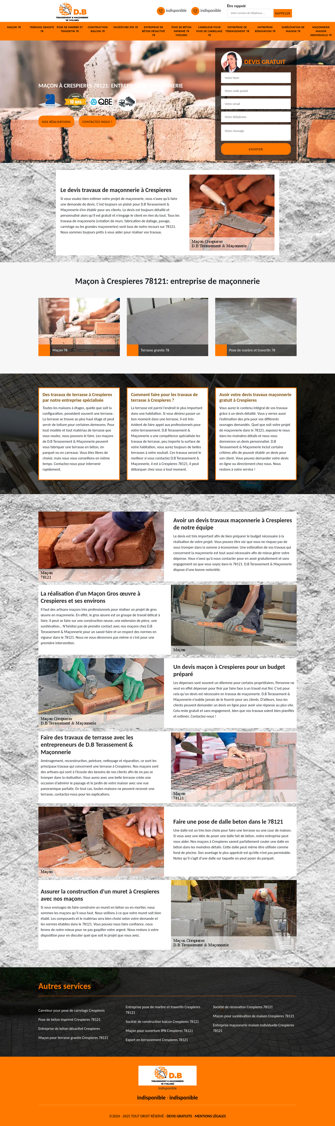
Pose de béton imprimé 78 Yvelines (181, 31)
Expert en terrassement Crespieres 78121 (157, 1040)
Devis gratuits (179, 1116)
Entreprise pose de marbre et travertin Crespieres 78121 (163, 1010)
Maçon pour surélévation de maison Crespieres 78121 (253, 1016)
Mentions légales (210, 1116)
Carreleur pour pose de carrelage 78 (209, 31)
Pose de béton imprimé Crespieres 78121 (69, 1019)
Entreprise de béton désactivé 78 (153, 31)
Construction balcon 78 (98, 29)
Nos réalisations (56, 122)
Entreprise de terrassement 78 (237, 29)
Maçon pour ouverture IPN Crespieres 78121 (159, 1030)
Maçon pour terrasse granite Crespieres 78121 (73, 1037)
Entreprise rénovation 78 (265, 29)
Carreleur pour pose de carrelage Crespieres (71, 1010)
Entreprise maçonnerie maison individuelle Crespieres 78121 (253, 1028)
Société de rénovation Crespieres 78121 (243, 1007)
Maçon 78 (14, 27)
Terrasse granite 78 (42, 29)
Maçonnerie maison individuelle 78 (321, 31)
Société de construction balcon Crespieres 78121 (162, 1021)
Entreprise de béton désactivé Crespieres (69, 1028)
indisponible (172, 10)
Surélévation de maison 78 (293, 29)
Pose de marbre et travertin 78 (70, 29)
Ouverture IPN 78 (125, 27)
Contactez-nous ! (97, 122)
